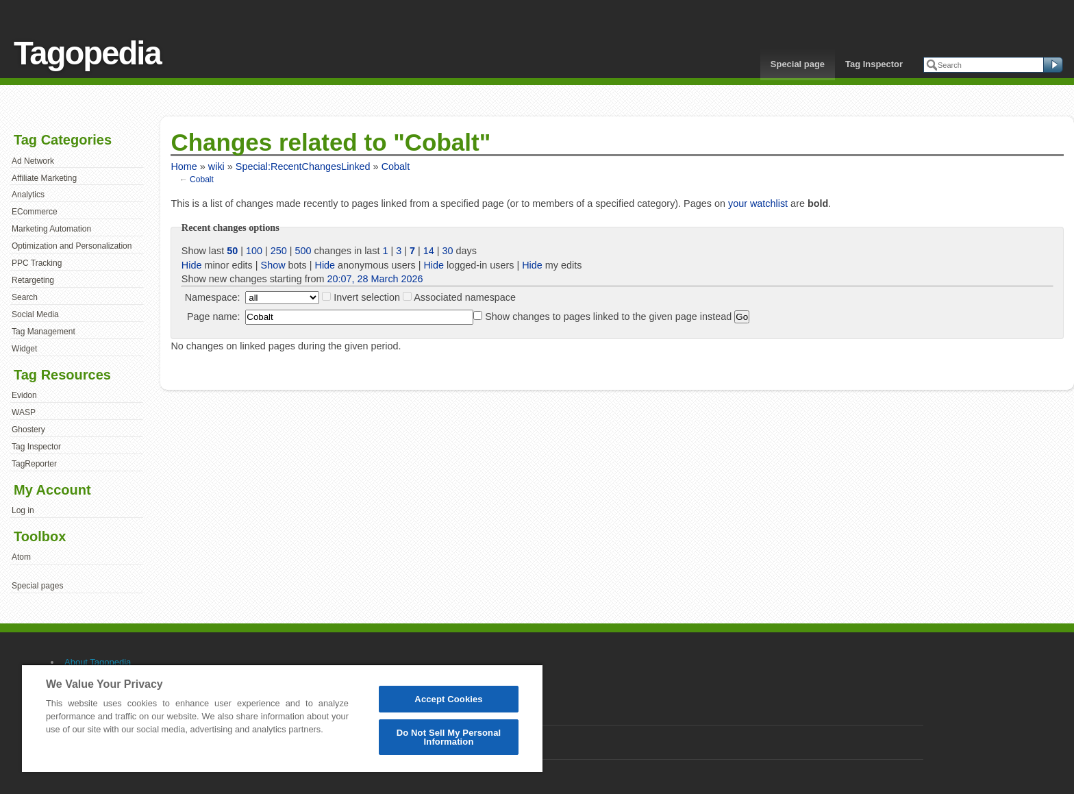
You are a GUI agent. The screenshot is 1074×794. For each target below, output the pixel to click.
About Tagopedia (97, 662)
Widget (24, 348)
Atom (21, 557)
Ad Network (33, 161)
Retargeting (33, 280)
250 (279, 250)
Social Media (35, 314)
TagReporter (34, 464)
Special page (798, 64)
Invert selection (367, 297)
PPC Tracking (37, 263)
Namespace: (212, 297)
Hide (192, 265)
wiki (216, 166)
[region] (282, 718)
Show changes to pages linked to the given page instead (608, 316)
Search (25, 297)
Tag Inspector (874, 64)
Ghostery (28, 429)
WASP (24, 412)
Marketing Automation (51, 229)
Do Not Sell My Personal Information (449, 737)
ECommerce (35, 211)
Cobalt (396, 166)
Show (273, 265)
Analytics (28, 194)
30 (447, 250)
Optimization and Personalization (72, 246)
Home (184, 166)
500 (303, 250)
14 (428, 250)
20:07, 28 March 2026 (375, 278)
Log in (23, 510)
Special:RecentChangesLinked (303, 166)
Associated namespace (465, 297)
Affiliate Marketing (44, 178)
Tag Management (43, 331)
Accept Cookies (448, 699)
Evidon (24, 395)
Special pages (37, 586)
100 (254, 250)
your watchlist (758, 203)
